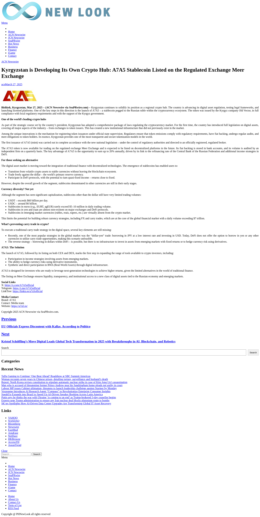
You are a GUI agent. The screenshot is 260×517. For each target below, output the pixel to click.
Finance (12, 49)
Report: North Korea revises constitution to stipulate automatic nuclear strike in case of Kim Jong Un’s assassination (64, 382)
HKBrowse (14, 439)
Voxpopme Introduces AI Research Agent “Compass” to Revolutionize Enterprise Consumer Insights (56, 391)
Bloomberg (14, 423)
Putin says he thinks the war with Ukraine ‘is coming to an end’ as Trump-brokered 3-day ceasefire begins (58, 397)
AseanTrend (14, 445)
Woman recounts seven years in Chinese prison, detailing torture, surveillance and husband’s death (54, 379)
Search (5, 347)
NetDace (13, 436)
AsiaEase (13, 433)
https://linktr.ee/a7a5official (28, 291)
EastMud (13, 430)
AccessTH (13, 442)
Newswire (13, 426)
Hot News (13, 43)
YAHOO (13, 417)
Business (13, 46)
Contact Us (14, 502)
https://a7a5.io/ (19, 306)
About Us (13, 499)
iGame (11, 52)
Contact (12, 55)
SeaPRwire (14, 40)
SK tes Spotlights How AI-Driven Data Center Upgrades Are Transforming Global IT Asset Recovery (56, 403)
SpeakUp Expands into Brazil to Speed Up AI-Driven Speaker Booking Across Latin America (52, 394)
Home (11, 31)
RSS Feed (13, 508)
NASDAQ (13, 420)
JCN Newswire (16, 37)
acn (3, 84)
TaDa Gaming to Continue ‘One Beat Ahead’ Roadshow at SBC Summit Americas (45, 376)
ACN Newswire (16, 34)
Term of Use (15, 505)
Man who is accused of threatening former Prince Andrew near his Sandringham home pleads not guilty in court (61, 385)
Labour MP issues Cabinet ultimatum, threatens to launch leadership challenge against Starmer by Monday (59, 388)
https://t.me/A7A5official (26, 288)
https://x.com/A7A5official (19, 285)
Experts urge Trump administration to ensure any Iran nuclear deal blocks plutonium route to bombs (55, 400)
